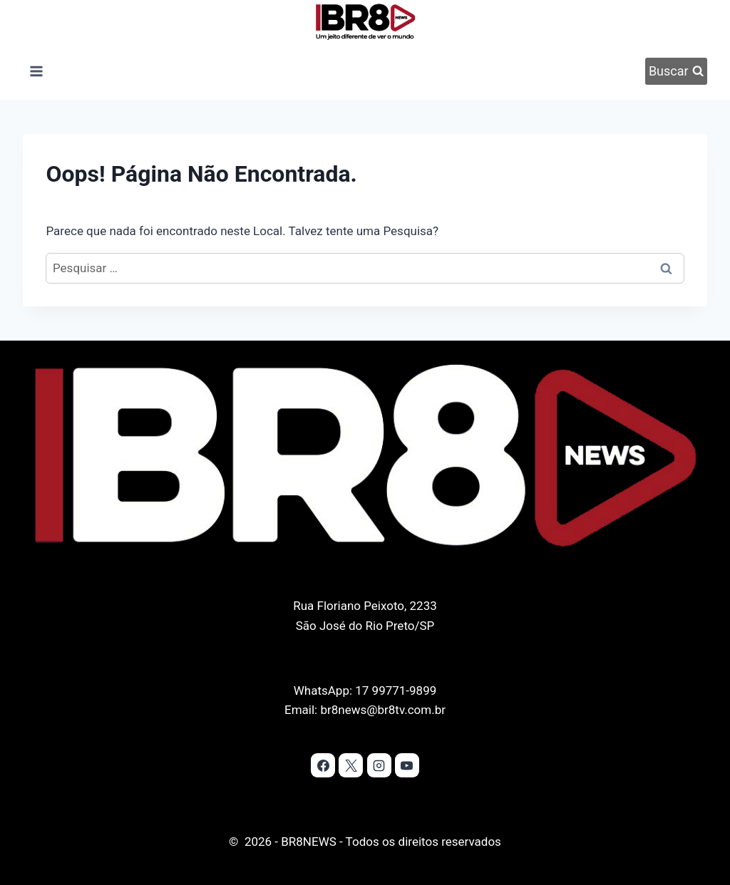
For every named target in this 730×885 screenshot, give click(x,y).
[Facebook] (323, 765)
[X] (351, 765)
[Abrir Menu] (36, 71)
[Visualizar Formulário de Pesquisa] (675, 71)
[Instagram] (379, 765)
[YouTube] (407, 765)
